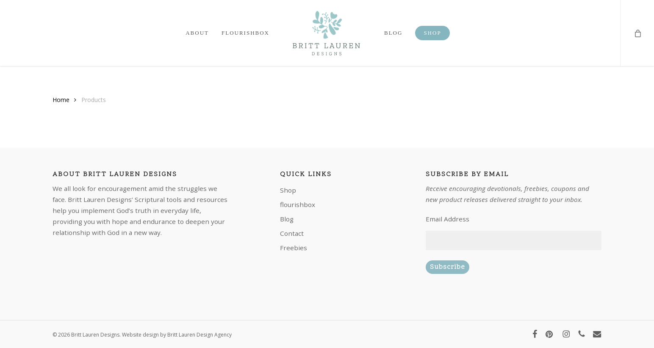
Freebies (293, 247)
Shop (288, 190)
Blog (287, 219)
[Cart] (637, 33)
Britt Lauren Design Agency (199, 334)
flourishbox (297, 204)
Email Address (447, 219)
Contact (292, 233)
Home (61, 100)
